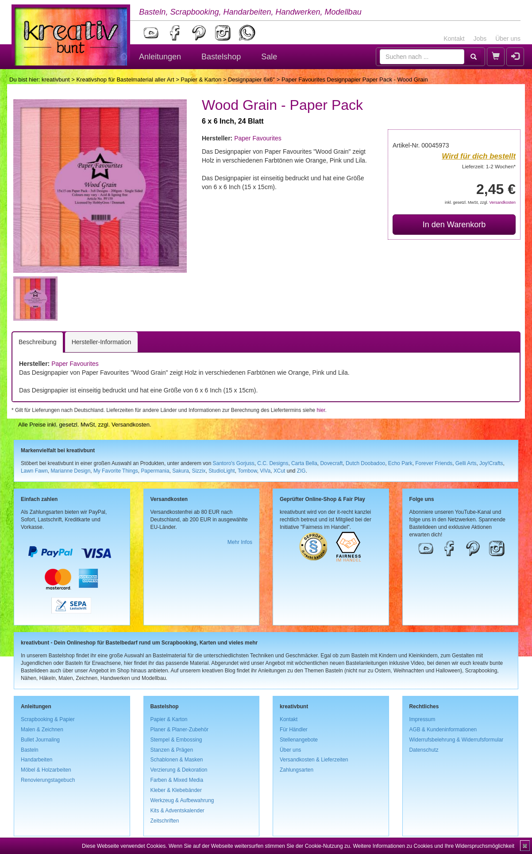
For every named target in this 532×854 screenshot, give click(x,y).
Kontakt (453, 38)
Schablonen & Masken (176, 760)
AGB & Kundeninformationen (443, 729)
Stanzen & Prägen (171, 750)
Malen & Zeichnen (42, 729)
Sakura (180, 471)
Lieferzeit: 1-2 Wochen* (489, 166)
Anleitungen (160, 56)
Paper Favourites (257, 138)
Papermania (155, 471)
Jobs (480, 38)
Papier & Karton (201, 79)
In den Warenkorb (454, 224)
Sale (269, 56)
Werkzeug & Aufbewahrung (182, 800)
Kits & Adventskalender (177, 810)
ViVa (265, 471)
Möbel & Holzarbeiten (46, 770)
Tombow (247, 471)
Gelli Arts (466, 463)
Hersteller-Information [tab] (101, 341)
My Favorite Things (115, 471)
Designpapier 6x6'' (251, 79)
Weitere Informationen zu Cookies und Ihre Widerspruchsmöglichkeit (433, 846)
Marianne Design (70, 471)
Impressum (422, 719)
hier (320, 410)
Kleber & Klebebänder (176, 790)
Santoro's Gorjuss (233, 463)
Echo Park (400, 463)
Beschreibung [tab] (38, 341)
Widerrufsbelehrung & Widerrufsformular (456, 740)
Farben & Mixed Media (177, 780)
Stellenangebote (299, 740)
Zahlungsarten (296, 770)
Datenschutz (424, 750)
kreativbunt (56, 79)
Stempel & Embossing (176, 740)
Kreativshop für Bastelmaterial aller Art (125, 79)
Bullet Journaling (40, 740)
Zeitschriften (164, 821)
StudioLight (221, 471)
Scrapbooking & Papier (48, 719)
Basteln (30, 750)
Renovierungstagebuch (48, 780)
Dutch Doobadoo (365, 463)
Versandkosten (502, 202)
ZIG (301, 471)
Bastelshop (221, 56)
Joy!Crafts (491, 463)
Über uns (507, 38)
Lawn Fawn (34, 471)
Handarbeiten (36, 760)
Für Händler (294, 729)
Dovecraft (331, 463)
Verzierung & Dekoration (179, 770)
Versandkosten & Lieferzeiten (314, 760)
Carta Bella (304, 463)
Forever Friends (433, 463)
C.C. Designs (272, 463)
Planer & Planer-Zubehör (179, 729)
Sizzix (198, 471)
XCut (279, 471)
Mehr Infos (239, 542)
